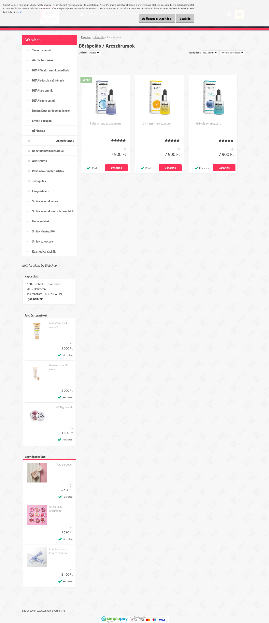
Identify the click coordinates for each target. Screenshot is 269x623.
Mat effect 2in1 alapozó (58, 325)
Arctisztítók (39, 161)
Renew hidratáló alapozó (58, 367)
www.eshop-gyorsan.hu (51, 610)
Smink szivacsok (42, 241)
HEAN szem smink (43, 100)
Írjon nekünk (35, 299)
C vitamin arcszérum (156, 123)
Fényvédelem (40, 191)
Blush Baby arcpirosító (55, 509)
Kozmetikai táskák (44, 251)
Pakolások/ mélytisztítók (48, 171)
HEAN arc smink (42, 90)
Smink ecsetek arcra (45, 201)
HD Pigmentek (64, 407)
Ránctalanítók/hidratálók (48, 151)
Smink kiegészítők (43, 231)
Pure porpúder (64, 465)
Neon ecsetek (40, 221)
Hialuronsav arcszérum (105, 123)
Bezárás (183, 18)
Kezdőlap (86, 37)
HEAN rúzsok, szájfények (48, 80)
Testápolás (39, 181)
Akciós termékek (42, 60)
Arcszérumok (65, 140)
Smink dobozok (42, 120)
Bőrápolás (38, 130)
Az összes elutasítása (152, 18)
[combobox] (210, 52)
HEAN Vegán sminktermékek (50, 70)
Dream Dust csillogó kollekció (51, 110)
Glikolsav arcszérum (210, 123)
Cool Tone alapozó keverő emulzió (59, 551)
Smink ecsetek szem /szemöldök (53, 211)
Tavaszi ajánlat (41, 50)
